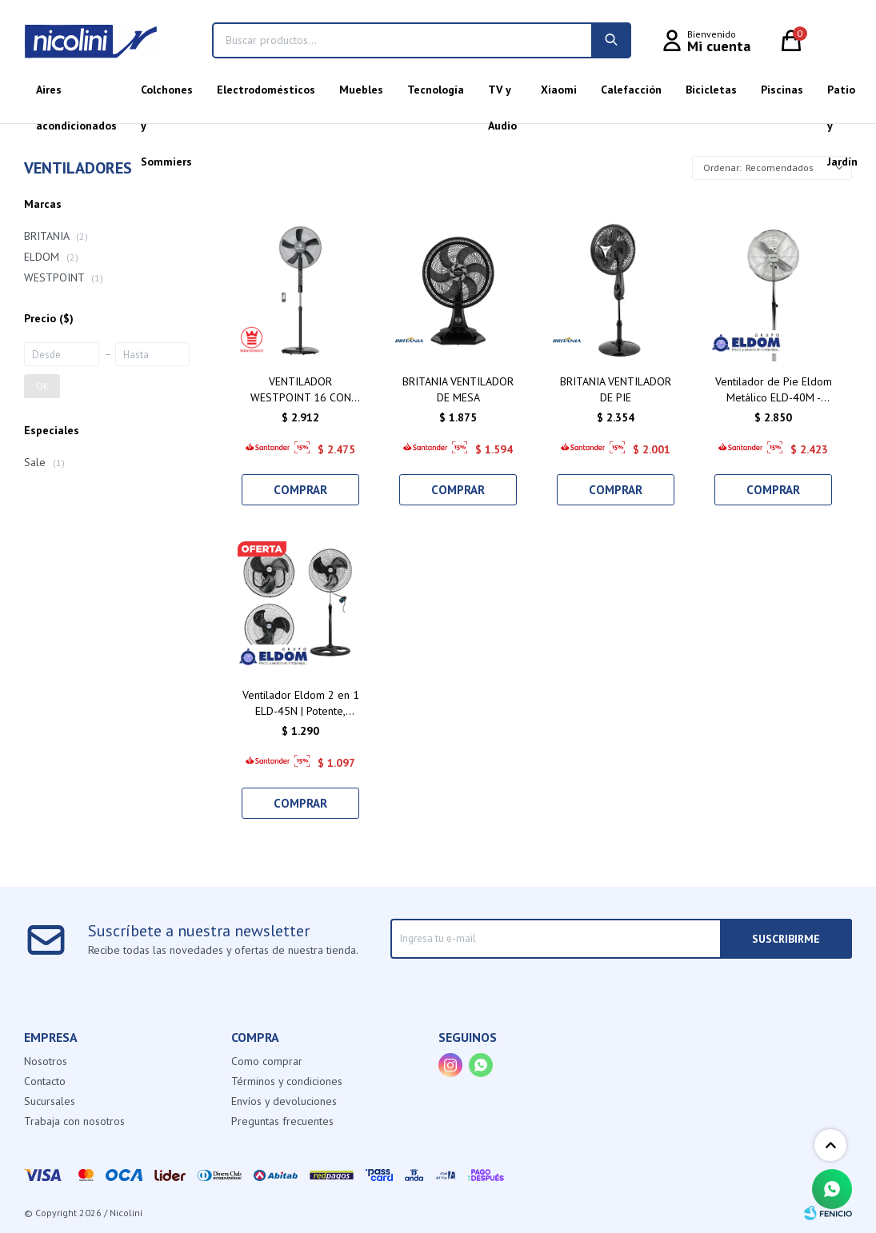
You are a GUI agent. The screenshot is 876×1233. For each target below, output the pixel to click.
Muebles (361, 89)
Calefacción (631, 89)
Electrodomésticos (266, 89)
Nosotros (45, 1061)
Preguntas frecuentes (282, 1121)
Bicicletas (711, 89)
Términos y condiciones (286, 1081)
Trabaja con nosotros (74, 1121)
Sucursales (49, 1101)
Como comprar (266, 1061)
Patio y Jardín (842, 95)
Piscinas (782, 89)
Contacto (45, 1081)
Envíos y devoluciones (284, 1101)
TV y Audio (502, 95)
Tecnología (435, 89)
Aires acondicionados (76, 95)
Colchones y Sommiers (167, 95)
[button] (611, 40)
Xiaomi (559, 89)
